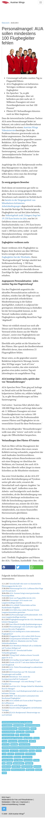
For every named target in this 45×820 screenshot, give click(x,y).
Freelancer (5, 750)
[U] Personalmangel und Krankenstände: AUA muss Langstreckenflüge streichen (22, 616)
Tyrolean (36, 760)
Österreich (5, 23)
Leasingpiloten (24, 735)
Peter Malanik (18, 760)
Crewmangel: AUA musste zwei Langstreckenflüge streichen (17, 601)
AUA (3, 763)
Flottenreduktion (18, 725)
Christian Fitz (16, 766)
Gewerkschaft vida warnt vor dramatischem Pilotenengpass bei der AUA (21, 584)
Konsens (36, 738)
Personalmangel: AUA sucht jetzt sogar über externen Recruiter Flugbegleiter (21, 627)
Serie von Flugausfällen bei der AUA (23, 598)
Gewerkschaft (28, 760)
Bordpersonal (6, 766)
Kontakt (22, 804)
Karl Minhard (6, 769)
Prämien (33, 728)
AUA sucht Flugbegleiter (18, 705)
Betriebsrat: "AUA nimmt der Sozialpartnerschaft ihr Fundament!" (16, 678)
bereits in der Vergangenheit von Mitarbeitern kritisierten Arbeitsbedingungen (18, 203)
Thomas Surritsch (24, 744)
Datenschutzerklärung (10, 804)
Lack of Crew (14, 750)
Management (30, 769)
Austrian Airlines (7, 757)
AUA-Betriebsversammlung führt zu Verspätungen (17, 722)
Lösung (4, 741)
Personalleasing (7, 725)
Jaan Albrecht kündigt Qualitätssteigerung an (26, 624)
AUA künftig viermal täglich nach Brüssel (24, 660)
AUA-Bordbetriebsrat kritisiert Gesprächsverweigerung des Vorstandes (23, 747)
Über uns (15, 802)
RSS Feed (5, 797)
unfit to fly (32, 741)
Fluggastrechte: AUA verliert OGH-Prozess (25, 636)
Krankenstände (23, 741)
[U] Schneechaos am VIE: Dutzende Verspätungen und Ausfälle (18, 673)
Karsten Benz (20, 731)
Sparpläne (39, 769)
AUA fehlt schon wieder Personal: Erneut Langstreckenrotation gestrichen (20, 611)
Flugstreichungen (27, 766)
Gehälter (9, 763)
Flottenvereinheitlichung (32, 725)
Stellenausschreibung (18, 769)
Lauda (4, 754)
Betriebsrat (17, 757)
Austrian (38, 750)
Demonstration (19, 754)
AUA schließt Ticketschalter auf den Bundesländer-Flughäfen (19, 606)
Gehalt (4, 773)
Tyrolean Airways (7, 760)
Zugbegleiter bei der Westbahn (16, 257)
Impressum (24, 802)
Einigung (31, 750)
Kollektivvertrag (30, 754)
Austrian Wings (13, 2)
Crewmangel (23, 750)
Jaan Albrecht (28, 738)
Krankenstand (13, 741)
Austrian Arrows (27, 757)
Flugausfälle (29, 763)
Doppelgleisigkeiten (8, 735)
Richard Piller (30, 731)
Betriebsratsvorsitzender (9, 728)
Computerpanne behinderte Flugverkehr (24, 638)
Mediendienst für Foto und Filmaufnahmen (17, 800)
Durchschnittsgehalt (8, 731)
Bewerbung (37, 766)
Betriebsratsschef (24, 728)
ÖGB (17, 735)
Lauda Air (10, 754)
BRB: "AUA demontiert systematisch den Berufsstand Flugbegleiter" (20, 697)
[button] (8, 567)
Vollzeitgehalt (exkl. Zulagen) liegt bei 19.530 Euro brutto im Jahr (21, 217)
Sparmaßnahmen (19, 763)
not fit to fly (5, 744)
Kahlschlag (14, 744)
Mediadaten (6, 802)
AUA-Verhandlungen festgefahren (12, 738)
